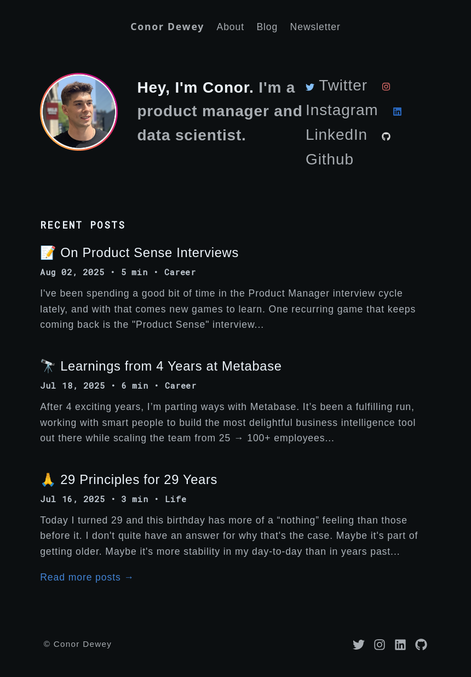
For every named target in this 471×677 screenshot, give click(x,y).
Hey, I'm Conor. (195, 87)
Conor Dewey (167, 26)
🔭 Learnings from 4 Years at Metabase (161, 366)
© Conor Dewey (78, 643)
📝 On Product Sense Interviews (139, 253)
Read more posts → (87, 577)
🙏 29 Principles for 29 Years (128, 480)
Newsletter (315, 26)
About (230, 26)
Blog (267, 26)
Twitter (336, 85)
